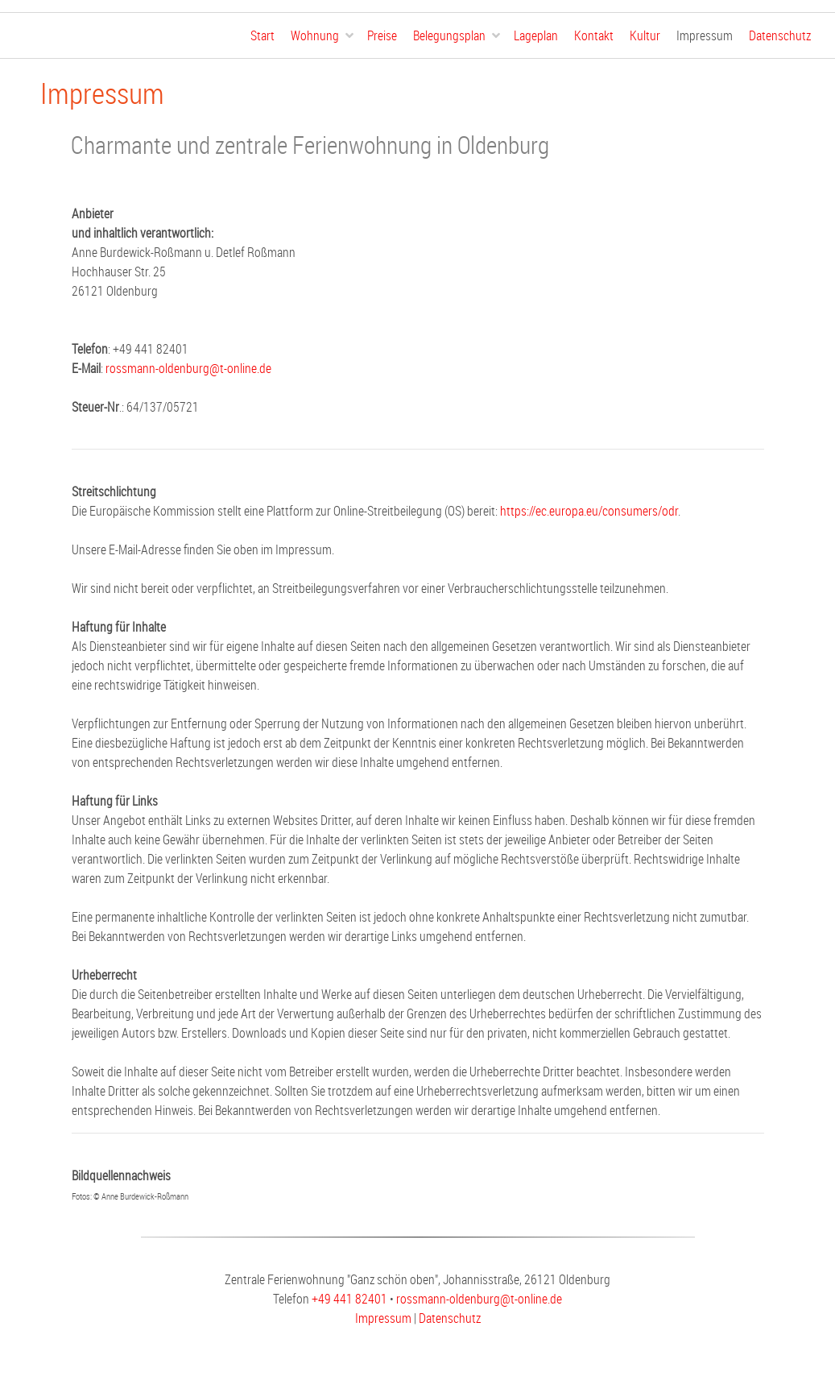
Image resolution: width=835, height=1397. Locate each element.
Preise (382, 35)
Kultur (645, 35)
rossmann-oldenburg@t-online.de (188, 368)
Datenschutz (780, 35)
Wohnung (315, 35)
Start (262, 35)
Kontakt (594, 35)
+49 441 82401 (349, 1299)
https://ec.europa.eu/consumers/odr (589, 511)
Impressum (704, 35)
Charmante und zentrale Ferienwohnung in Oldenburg (310, 145)
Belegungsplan (449, 35)
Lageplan (536, 35)
